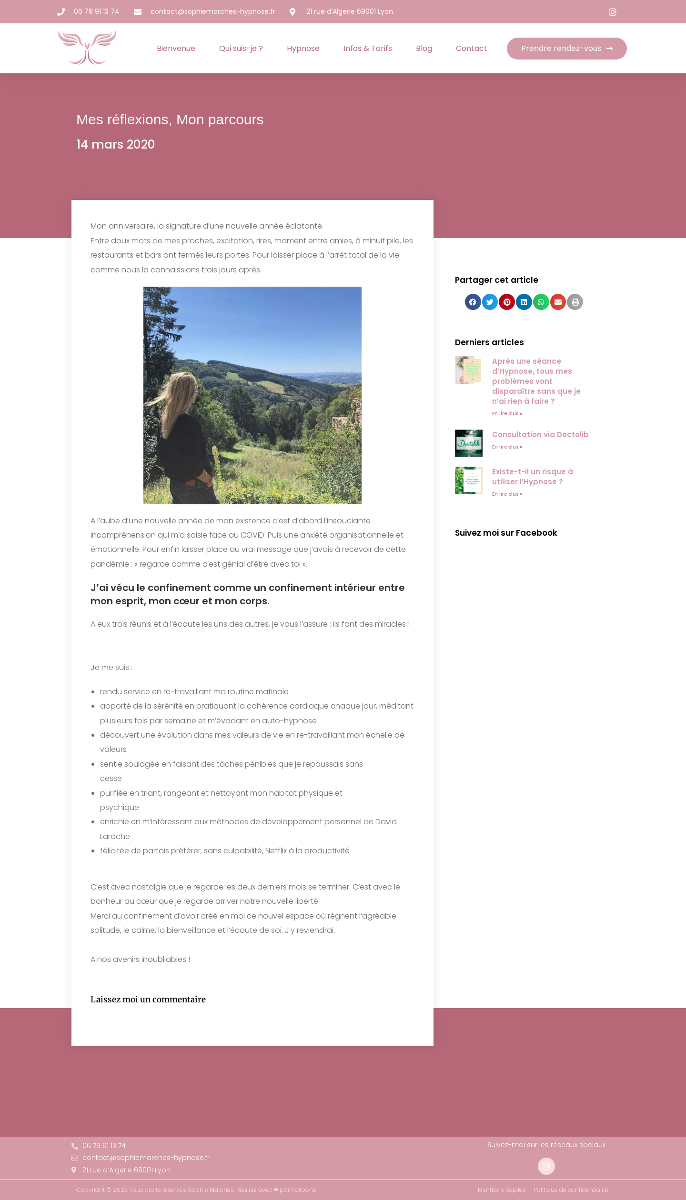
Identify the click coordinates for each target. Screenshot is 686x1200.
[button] (473, 302)
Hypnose (303, 48)
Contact (471, 48)
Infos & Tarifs (367, 48)
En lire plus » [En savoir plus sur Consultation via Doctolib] (507, 446)
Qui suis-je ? (241, 48)
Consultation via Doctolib (540, 435)
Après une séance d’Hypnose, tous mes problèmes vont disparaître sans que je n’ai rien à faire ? (536, 381)
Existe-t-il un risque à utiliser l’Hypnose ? (532, 477)
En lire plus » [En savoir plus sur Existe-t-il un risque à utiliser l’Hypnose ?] (507, 494)
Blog (424, 48)
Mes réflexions (122, 119)
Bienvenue (176, 48)
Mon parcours (219, 119)
